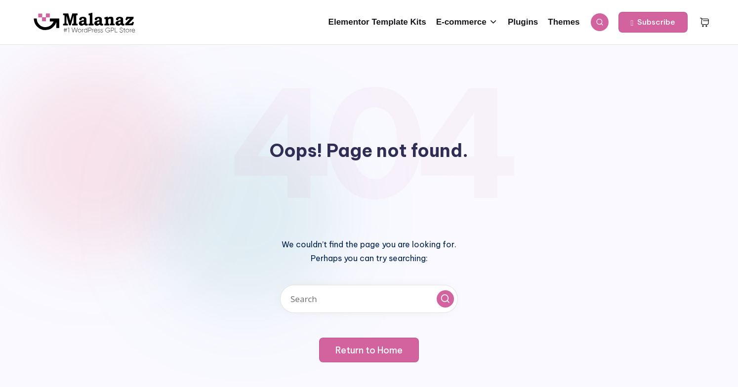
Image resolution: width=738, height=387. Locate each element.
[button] (653, 22)
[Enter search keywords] (369, 299)
